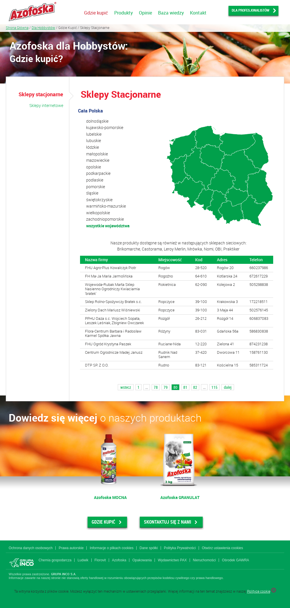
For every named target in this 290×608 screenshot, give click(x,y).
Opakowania (142, 560)
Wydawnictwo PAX (172, 560)
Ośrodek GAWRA (235, 560)
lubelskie (94, 134)
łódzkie (92, 147)
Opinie (145, 13)
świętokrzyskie (99, 199)
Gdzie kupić (96, 13)
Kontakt (198, 13)
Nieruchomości (204, 560)
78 (156, 387)
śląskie (92, 193)
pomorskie (95, 186)
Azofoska (119, 560)
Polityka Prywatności (180, 548)
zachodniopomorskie (105, 219)
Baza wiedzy (171, 13)
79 (166, 387)
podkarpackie (98, 173)
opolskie (93, 167)
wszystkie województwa (108, 225)
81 (185, 387)
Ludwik (82, 560)
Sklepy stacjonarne (41, 94)
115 (214, 387)
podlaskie (94, 180)
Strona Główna (17, 27)
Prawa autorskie (71, 548)
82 (195, 387)
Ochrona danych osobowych (30, 548)
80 (175, 387)
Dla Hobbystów (43, 27)
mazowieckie (97, 160)
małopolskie (97, 154)
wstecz (125, 387)
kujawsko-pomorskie (104, 127)
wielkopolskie (98, 212)
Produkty (123, 13)
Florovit (100, 560)
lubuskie (93, 140)
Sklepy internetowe (46, 105)
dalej (227, 387)
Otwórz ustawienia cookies (222, 548)
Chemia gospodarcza (55, 560)
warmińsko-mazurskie (106, 206)
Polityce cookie (258, 591)
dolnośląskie (97, 121)
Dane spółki (148, 548)
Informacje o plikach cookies (111, 548)
